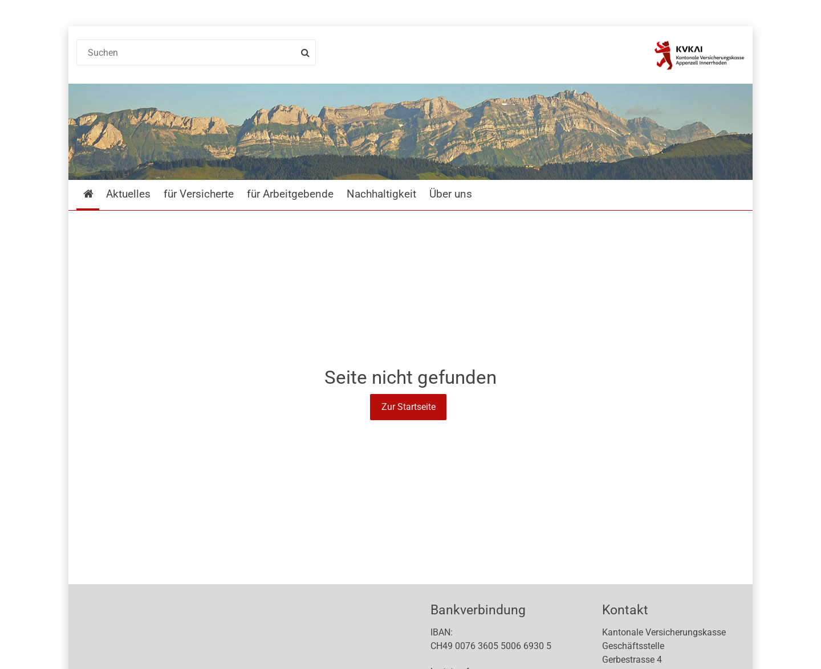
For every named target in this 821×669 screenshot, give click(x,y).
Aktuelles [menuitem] (128, 193)
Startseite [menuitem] (97, 193)
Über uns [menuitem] (450, 193)
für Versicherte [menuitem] (199, 193)
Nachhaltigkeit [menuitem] (381, 193)
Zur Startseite (408, 406)
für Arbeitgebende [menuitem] (290, 193)
